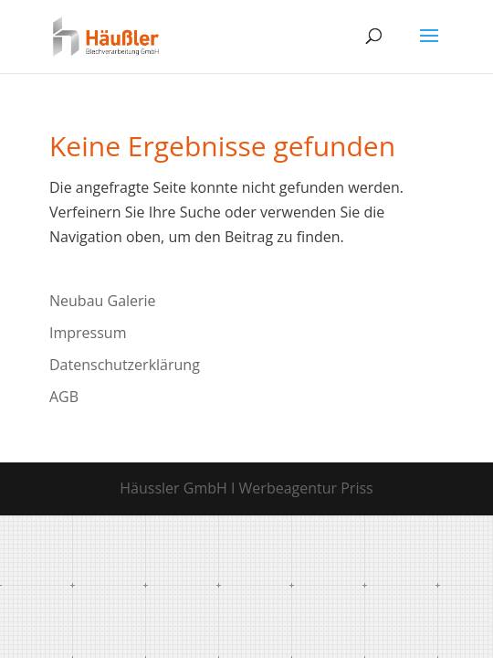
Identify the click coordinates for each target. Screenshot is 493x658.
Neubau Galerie (102, 301)
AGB (64, 397)
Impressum (87, 333)
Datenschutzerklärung (124, 365)
